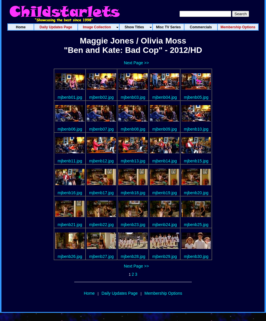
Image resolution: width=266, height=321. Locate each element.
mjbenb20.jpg (196, 192)
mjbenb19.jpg (164, 192)
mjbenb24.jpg (164, 224)
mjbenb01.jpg (70, 97)
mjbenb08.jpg (133, 129)
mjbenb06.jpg (70, 129)
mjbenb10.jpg (196, 129)
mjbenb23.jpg (133, 224)
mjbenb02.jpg (101, 97)
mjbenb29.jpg (164, 256)
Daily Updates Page (119, 293)
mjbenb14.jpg (164, 161)
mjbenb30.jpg (196, 256)
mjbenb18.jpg (133, 192)
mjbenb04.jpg (164, 97)
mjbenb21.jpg (70, 224)
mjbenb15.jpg (196, 161)
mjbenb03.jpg (133, 97)
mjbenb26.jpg (70, 256)
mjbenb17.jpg (101, 192)
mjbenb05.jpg (196, 97)
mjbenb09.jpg (164, 129)
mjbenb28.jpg (133, 256)
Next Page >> (136, 62)
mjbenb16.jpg (70, 192)
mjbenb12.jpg (101, 161)
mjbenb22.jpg (101, 224)
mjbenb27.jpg (101, 256)
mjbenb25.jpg (196, 224)
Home (89, 293)
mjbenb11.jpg (70, 161)
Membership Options (163, 293)
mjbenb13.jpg (133, 161)
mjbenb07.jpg (101, 129)
